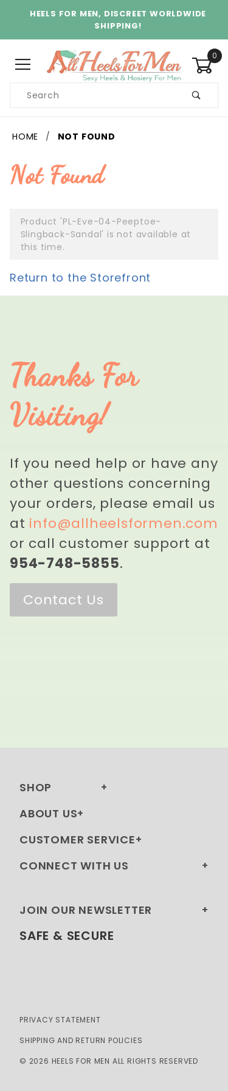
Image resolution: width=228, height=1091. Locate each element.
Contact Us (63, 599)
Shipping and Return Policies (80, 1040)
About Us (48, 813)
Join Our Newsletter (85, 909)
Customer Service (77, 839)
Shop (35, 787)
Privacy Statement (60, 1020)
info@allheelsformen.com (123, 523)
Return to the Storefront (80, 277)
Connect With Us (74, 865)
